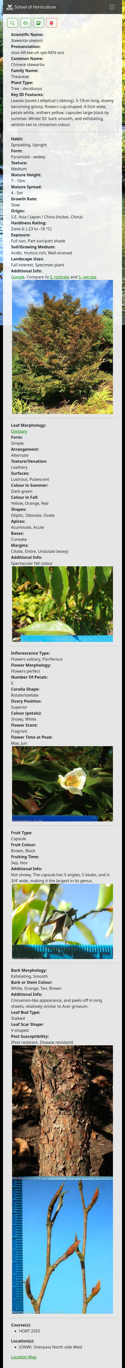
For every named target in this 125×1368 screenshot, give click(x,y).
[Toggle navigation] (112, 7)
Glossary (19, 431)
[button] (12, 23)
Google (18, 277)
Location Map (24, 1357)
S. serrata (87, 277)
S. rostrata (59, 277)
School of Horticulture (31, 7)
